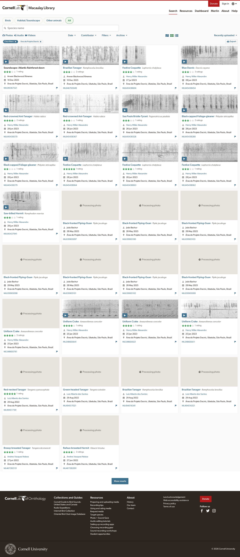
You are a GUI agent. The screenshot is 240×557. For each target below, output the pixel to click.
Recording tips (96, 505)
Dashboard (201, 11)
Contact (130, 508)
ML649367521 (10, 88)
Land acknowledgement (174, 497)
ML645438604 (129, 88)
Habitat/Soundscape (28, 20)
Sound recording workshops (103, 531)
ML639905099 (189, 293)
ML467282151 (10, 468)
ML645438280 (189, 137)
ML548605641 (70, 342)
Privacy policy (169, 503)
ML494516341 (129, 406)
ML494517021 (69, 406)
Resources (186, 11)
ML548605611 (188, 342)
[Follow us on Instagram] (214, 511)
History (130, 502)
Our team (131, 505)
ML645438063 (129, 185)
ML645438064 (70, 185)
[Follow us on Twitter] (208, 511)
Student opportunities (100, 534)
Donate (214, 3)
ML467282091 (70, 468)
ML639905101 (69, 293)
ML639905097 (70, 239)
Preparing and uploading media (104, 502)
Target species (96, 515)
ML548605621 (129, 342)
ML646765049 (70, 88)
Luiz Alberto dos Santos (18, 398)
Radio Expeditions (62, 508)
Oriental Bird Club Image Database (69, 514)
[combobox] (63, 28)
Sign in (225, 3)
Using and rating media (100, 508)
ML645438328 (129, 137)
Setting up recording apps (102, 524)
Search (173, 11)
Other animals (54, 20)
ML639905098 (10, 293)
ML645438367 (70, 137)
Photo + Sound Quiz (99, 518)
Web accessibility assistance (176, 500)
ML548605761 (10, 352)
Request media (97, 511)
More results (120, 481)
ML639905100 (129, 239)
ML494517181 (10, 410)
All (69, 20)
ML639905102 (129, 293)
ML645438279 (10, 185)
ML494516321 (188, 406)
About (225, 11)
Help (235, 11)
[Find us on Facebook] (202, 511)
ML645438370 (10, 137)
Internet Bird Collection (64, 511)
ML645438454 (189, 88)
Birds (8, 20)
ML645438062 (189, 185)
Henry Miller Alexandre (136, 76)
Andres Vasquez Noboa (18, 457)
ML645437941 (10, 234)
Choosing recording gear (101, 528)
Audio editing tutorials (100, 521)
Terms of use (169, 507)
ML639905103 (188, 239)
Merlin (215, 11)
